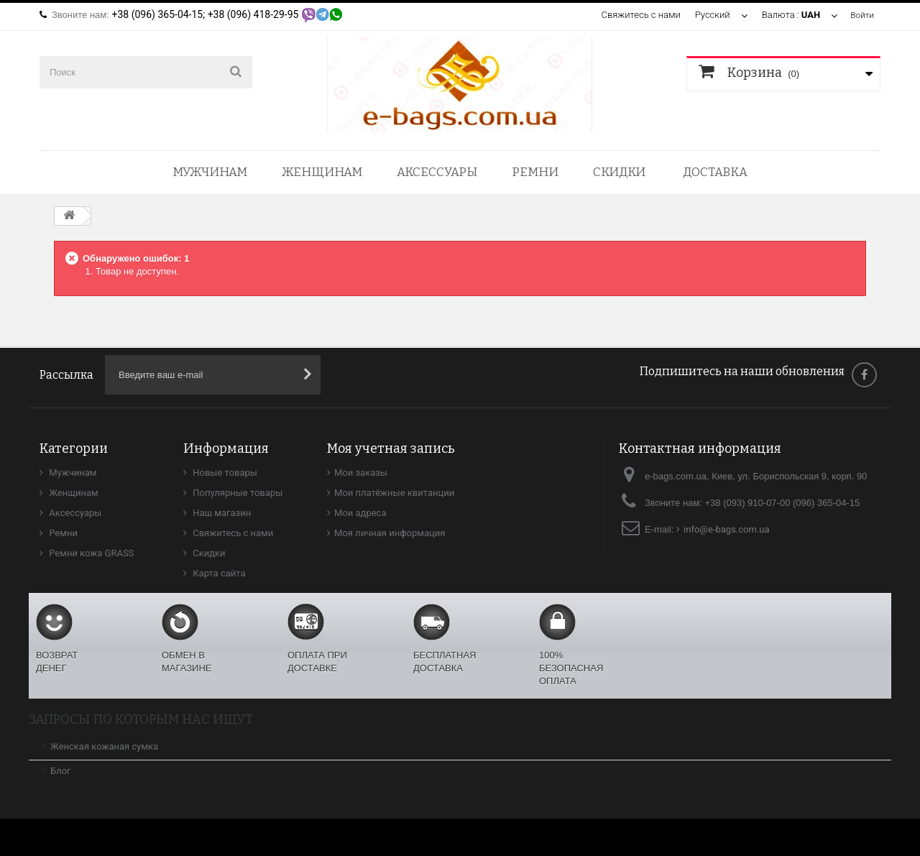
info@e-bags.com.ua (727, 529)
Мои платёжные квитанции (394, 492)
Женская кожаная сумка (104, 746)
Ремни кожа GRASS (90, 553)
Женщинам (322, 172)
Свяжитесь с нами (638, 14)
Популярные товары (236, 492)
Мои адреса (360, 512)
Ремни (535, 172)
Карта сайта (218, 573)
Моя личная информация (389, 533)
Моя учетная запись (391, 448)
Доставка (715, 172)
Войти (861, 14)
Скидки (619, 172)
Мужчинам (209, 172)
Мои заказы (360, 472)
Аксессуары (437, 172)
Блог (60, 770)
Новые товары (223, 472)
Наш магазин (220, 512)
